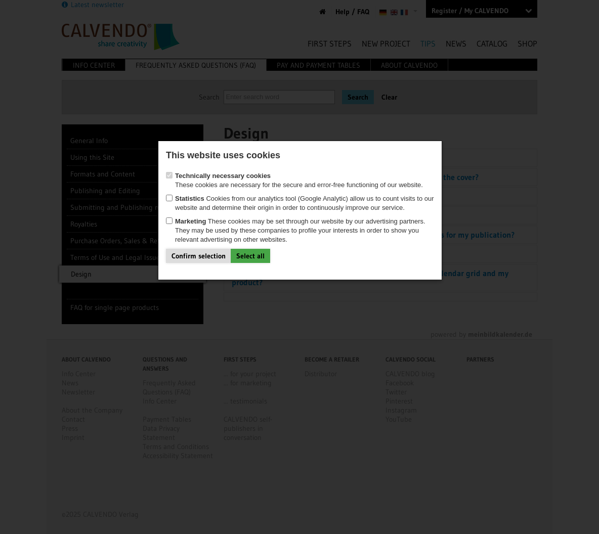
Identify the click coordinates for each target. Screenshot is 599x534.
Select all (250, 255)
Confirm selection (199, 255)
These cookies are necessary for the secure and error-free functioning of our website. (294, 180)
